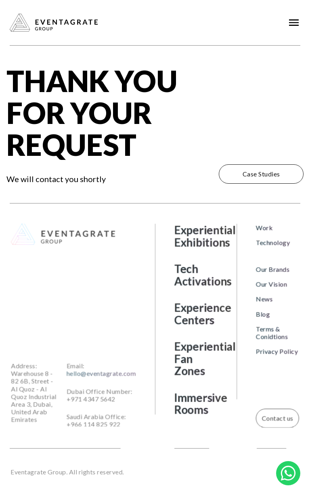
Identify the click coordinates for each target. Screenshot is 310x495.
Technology (272, 243)
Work (263, 228)
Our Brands (272, 269)
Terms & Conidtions (271, 332)
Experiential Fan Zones (195, 358)
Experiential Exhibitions (195, 237)
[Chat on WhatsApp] (288, 473)
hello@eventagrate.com (101, 373)
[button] (293, 22)
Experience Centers (195, 313)
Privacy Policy (276, 351)
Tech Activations (195, 275)
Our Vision (270, 284)
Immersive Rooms (195, 403)
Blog (262, 314)
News (263, 299)
